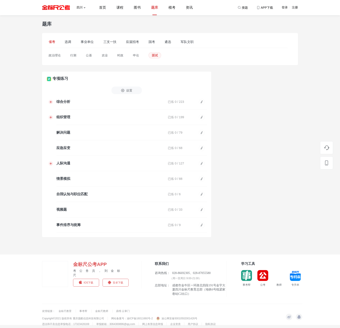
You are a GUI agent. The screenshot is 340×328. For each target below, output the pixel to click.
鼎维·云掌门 (123, 311)
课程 (119, 7)
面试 (155, 55)
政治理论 (55, 55)
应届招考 (132, 41)
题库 (154, 7)
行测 (73, 55)
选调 (68, 41)
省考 (52, 41)
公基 (89, 55)
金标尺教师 (102, 311)
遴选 (168, 41)
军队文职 (187, 41)
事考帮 (83, 311)
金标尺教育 (65, 311)
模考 (171, 7)
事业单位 (87, 41)
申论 (136, 55)
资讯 (189, 7)
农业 (105, 55)
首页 (102, 7)
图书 (137, 7)
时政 (120, 55)
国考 (152, 41)
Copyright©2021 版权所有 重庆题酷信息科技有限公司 (73, 318)
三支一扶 (109, 41)
